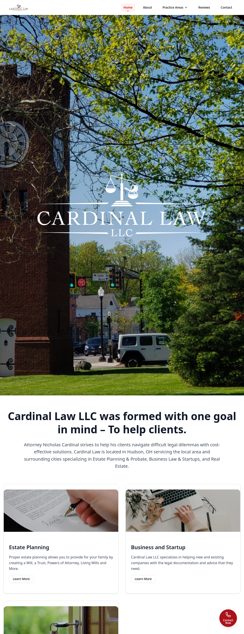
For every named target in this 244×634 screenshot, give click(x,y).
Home (128, 8)
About (147, 7)
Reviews (204, 7)
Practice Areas (175, 7)
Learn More (21, 579)
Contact (226, 7)
